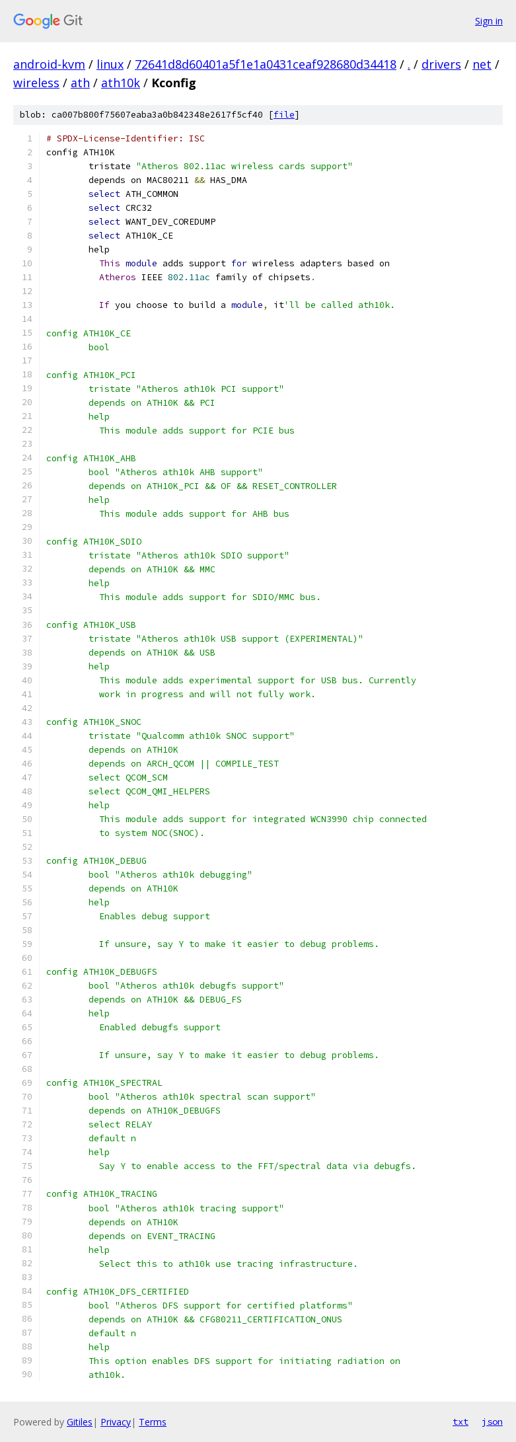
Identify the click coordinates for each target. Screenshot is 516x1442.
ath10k (120, 83)
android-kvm (49, 64)
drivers (441, 64)
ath (80, 83)
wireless (36, 83)
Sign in (489, 21)
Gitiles (79, 1422)
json (492, 1421)
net (482, 64)
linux (110, 64)
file (284, 114)
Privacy (115, 1422)
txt (460, 1421)
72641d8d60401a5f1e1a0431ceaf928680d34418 (265, 64)
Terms (152, 1422)
